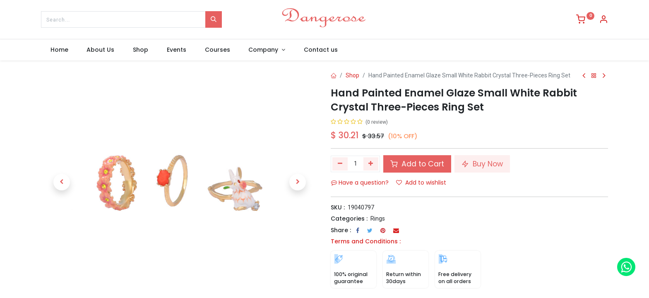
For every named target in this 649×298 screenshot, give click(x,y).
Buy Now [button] (482, 164)
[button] (61, 182)
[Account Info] (603, 20)
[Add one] (371, 164)
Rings (377, 218)
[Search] (213, 19)
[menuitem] (59, 50)
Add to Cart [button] (417, 164)
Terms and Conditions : (366, 241)
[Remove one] (340, 164)
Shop (352, 75)
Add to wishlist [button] (421, 182)
